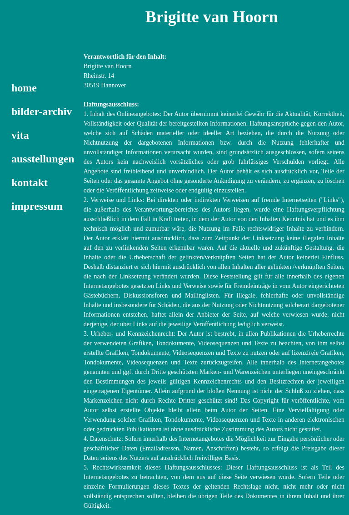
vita (20, 135)
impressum (37, 206)
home (24, 88)
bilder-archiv (41, 111)
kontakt (29, 182)
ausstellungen (43, 159)
